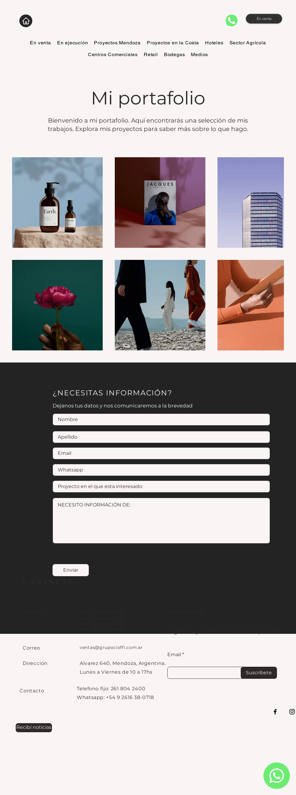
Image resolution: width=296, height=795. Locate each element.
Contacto (32, 691)
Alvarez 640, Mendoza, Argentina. (123, 663)
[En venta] (264, 19)
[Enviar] (71, 570)
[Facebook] (275, 711)
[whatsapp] (231, 20)
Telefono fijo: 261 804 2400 (111, 688)
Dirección (35, 663)
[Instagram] (292, 711)
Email (174, 654)
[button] (34, 727)
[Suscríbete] (259, 673)
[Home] (25, 20)
